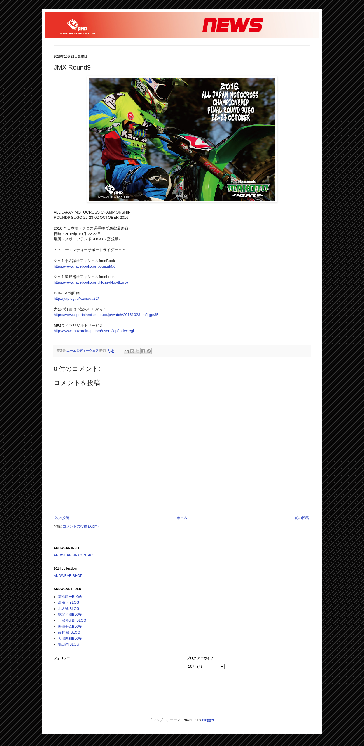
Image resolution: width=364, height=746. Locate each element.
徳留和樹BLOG (70, 615)
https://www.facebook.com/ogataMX (84, 266)
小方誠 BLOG (68, 609)
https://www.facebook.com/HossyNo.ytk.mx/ (91, 282)
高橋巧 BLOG (68, 603)
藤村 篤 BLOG (69, 632)
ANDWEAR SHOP (68, 576)
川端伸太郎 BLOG (72, 620)
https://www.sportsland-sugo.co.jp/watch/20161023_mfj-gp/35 (106, 315)
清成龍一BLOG (70, 597)
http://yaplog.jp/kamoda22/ (76, 298)
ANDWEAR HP (65, 555)
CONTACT (86, 555)
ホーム (182, 518)
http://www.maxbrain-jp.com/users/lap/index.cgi (94, 331)
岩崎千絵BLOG (70, 626)
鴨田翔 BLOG (68, 644)
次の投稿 (62, 518)
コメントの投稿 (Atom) (81, 526)
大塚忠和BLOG (70, 638)
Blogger (208, 720)
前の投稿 (302, 518)
